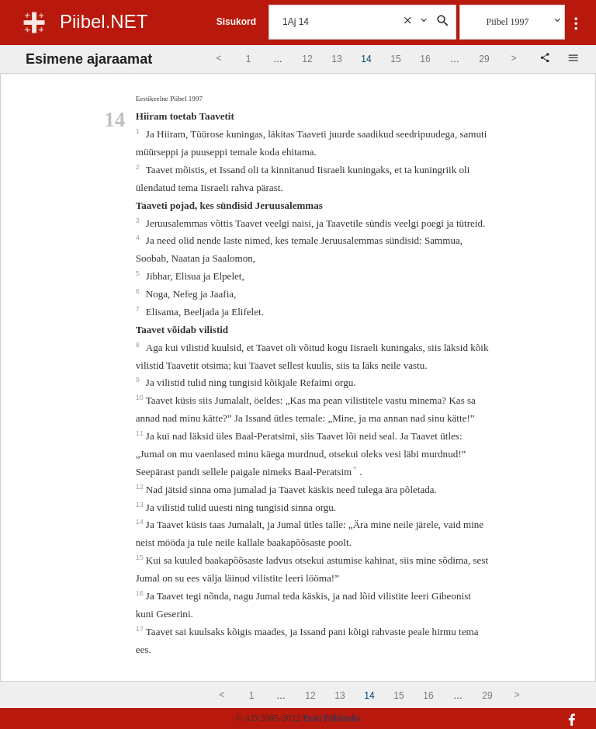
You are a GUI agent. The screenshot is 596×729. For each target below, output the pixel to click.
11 (141, 433)
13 (141, 505)
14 (141, 522)
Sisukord (236, 21)
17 (141, 629)
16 (141, 593)
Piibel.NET (103, 21)
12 (141, 487)
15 (141, 557)
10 (141, 397)
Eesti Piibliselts (331, 718)
